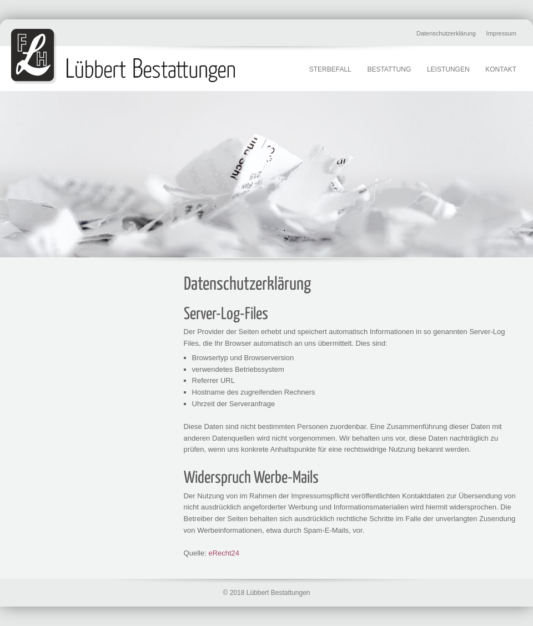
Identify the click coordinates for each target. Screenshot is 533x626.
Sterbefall (330, 69)
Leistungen (448, 69)
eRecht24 (223, 553)
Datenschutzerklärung (446, 33)
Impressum (501, 33)
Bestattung (389, 69)
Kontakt (500, 69)
